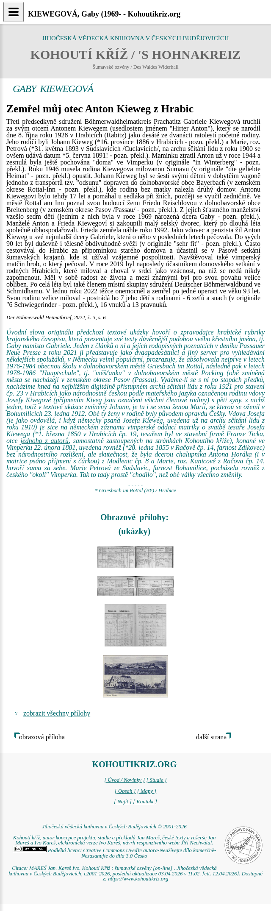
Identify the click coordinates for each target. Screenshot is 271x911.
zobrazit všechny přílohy (56, 713)
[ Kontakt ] (145, 802)
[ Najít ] (123, 802)
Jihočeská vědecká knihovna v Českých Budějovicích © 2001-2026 (114, 827)
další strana (211, 737)
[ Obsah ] (125, 791)
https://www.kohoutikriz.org (138, 879)
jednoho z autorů (44, 440)
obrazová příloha (42, 737)
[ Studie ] (156, 780)
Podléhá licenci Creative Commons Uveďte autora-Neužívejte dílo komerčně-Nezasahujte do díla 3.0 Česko (114, 853)
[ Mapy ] (147, 791)
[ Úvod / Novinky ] (124, 780)
